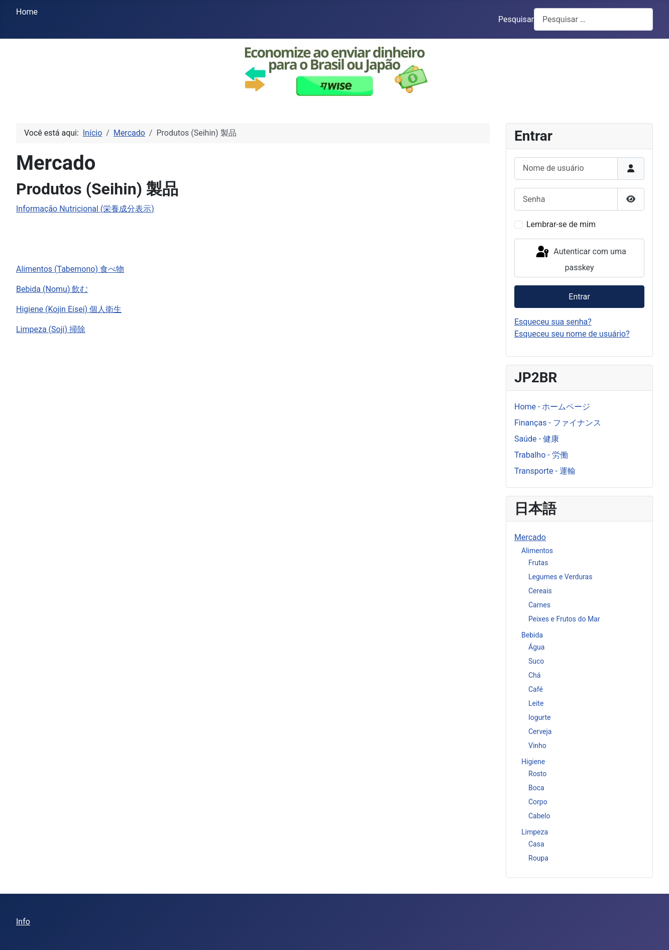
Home (27, 12)
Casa (536, 844)
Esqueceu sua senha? (553, 322)
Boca (536, 788)
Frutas (538, 563)
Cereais (540, 591)
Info (23, 921)
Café (535, 689)
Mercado (530, 537)
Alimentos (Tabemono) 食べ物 (70, 269)
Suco (536, 661)
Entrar (579, 296)
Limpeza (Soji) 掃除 (50, 329)
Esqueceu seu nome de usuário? (571, 334)
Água (536, 647)
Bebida (532, 635)
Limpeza (534, 832)
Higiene (533, 762)
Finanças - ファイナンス (557, 423)
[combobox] (593, 19)
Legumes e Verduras (560, 577)
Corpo (537, 802)
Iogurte (539, 717)
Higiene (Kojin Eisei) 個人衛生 (69, 309)
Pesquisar (516, 19)
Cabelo (539, 816)
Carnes (539, 605)
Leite (535, 703)
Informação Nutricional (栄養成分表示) (85, 209)
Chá (534, 675)
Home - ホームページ (552, 406)
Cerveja (539, 731)
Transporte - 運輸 (545, 471)
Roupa (538, 858)
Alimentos (537, 551)
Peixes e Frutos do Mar (564, 619)
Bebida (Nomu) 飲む (52, 289)
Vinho (537, 746)
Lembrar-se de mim (561, 224)
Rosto (537, 774)
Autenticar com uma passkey (580, 258)
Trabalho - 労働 (541, 455)
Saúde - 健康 (536, 439)
